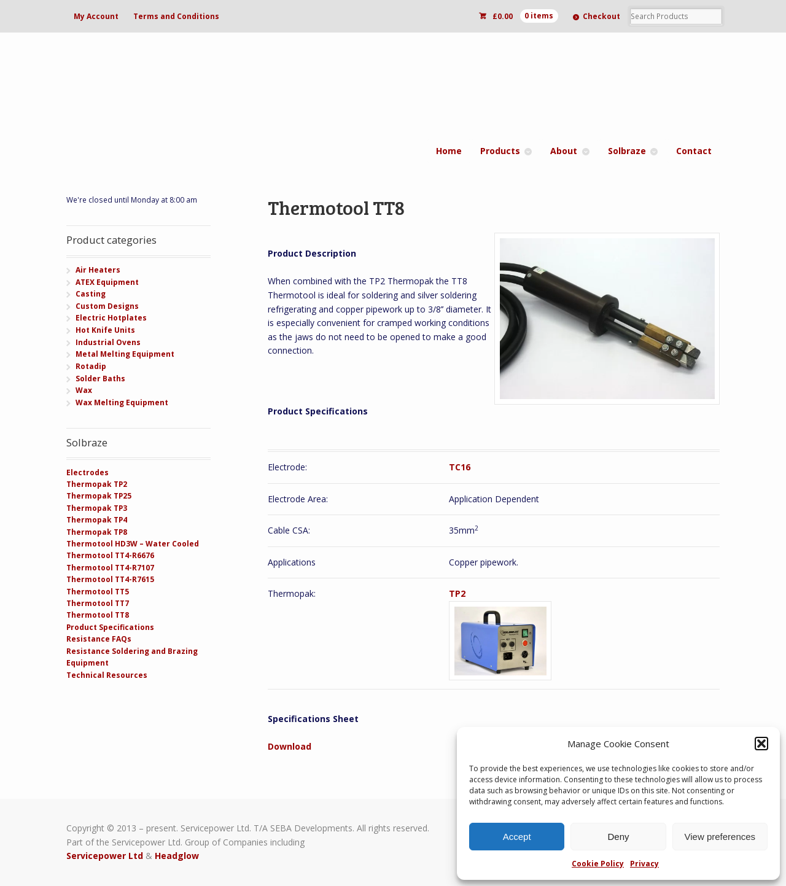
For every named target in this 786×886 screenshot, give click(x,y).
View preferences (720, 836)
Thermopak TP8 (96, 532)
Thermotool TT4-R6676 (110, 555)
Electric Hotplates (111, 318)
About (563, 151)
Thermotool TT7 (97, 603)
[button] (761, 743)
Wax (84, 390)
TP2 (457, 593)
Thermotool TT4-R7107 (110, 567)
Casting (91, 294)
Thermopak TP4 (96, 520)
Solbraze (627, 151)
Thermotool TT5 (97, 591)
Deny (618, 836)
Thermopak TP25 (98, 496)
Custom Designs (107, 306)
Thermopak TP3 (96, 508)
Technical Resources (106, 675)
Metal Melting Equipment (125, 354)
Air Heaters (98, 270)
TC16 (459, 467)
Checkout (601, 16)
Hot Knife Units (105, 330)
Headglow (177, 855)
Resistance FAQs (98, 639)
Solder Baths (100, 378)
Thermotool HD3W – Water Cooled (132, 543)
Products (500, 151)
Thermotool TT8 (97, 615)
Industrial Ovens (108, 342)
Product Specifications (110, 627)
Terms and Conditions (176, 16)
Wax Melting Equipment (122, 402)
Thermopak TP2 (96, 484)
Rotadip (91, 366)
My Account (96, 16)
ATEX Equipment (107, 282)
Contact (694, 151)
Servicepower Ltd (104, 855)
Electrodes (87, 472)
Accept (517, 836)
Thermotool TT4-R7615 (110, 579)
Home (449, 151)
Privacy (644, 863)
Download (289, 746)
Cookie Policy (598, 863)
